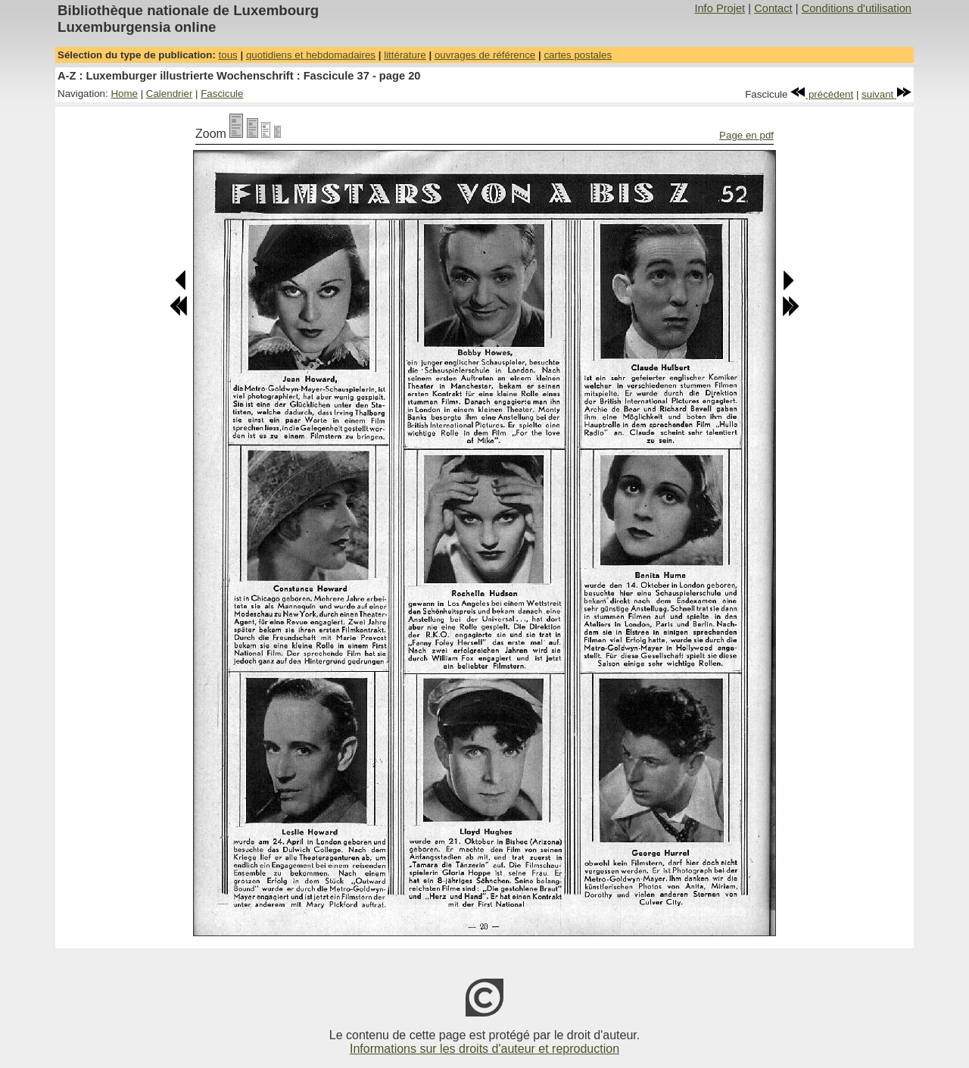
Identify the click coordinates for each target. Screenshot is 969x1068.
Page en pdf (746, 135)
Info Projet (719, 8)
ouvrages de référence (485, 55)
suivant (886, 94)
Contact (773, 8)
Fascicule (222, 93)
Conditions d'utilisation (856, 8)
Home (124, 93)
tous (228, 55)
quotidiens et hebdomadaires (310, 55)
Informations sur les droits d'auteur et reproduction (484, 1048)
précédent (821, 94)
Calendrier (169, 93)
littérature (405, 55)
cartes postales (578, 55)
